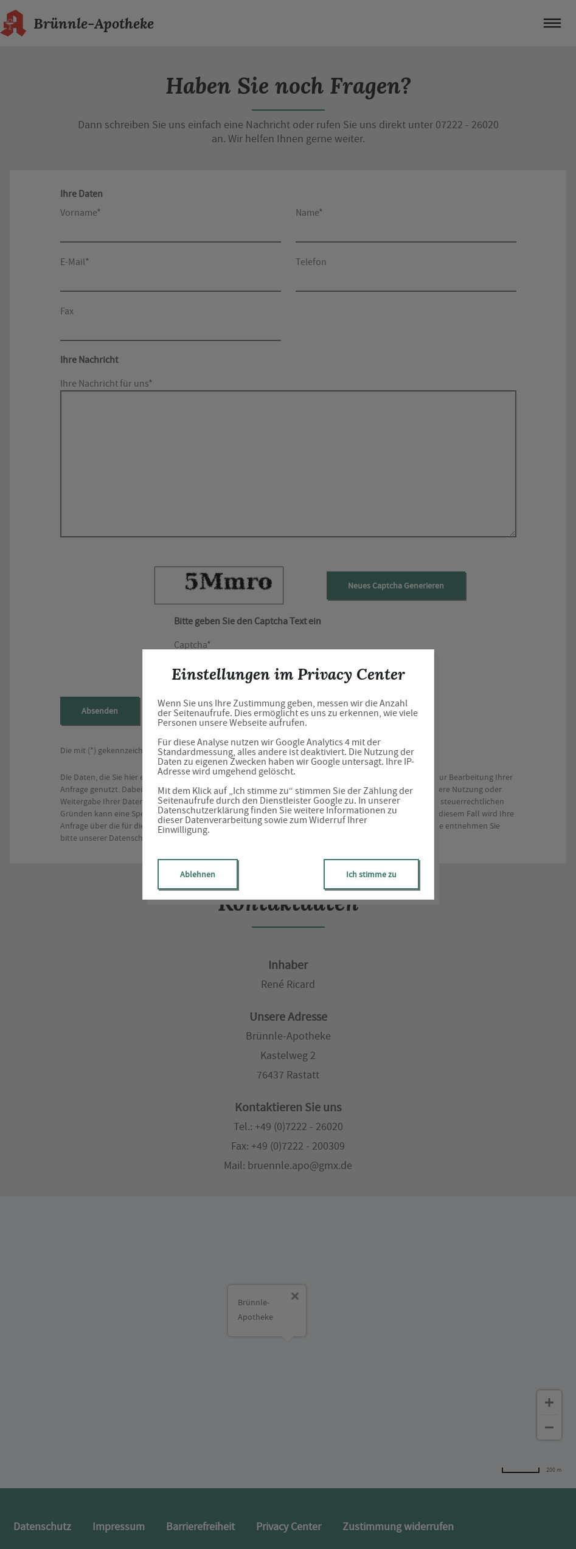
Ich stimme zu (371, 874)
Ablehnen (197, 874)
